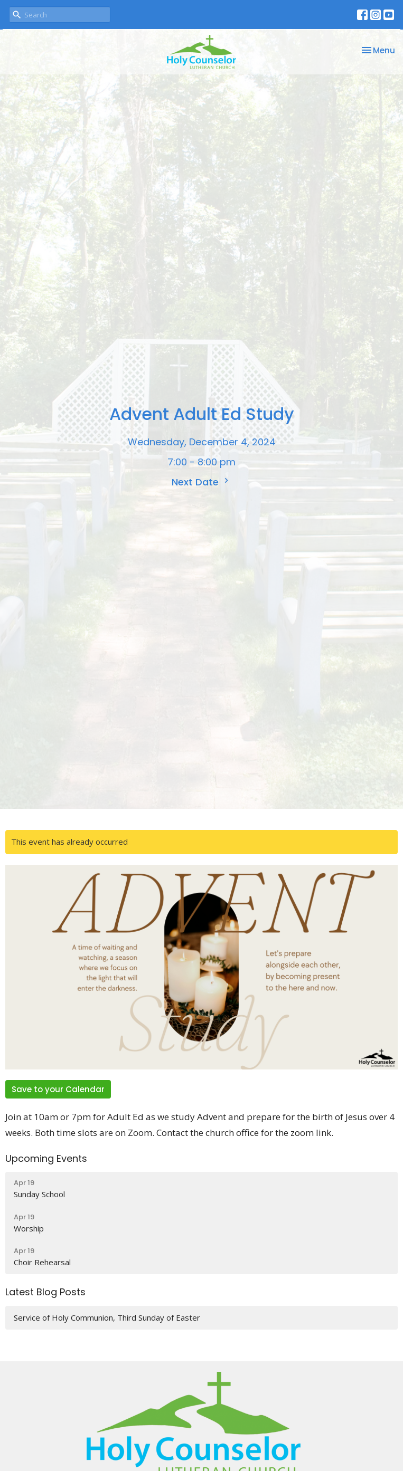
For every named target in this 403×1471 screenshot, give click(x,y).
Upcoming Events (46, 1158)
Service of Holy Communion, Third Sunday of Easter (107, 1317)
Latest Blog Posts (45, 1291)
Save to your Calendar (58, 1089)
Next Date (201, 482)
